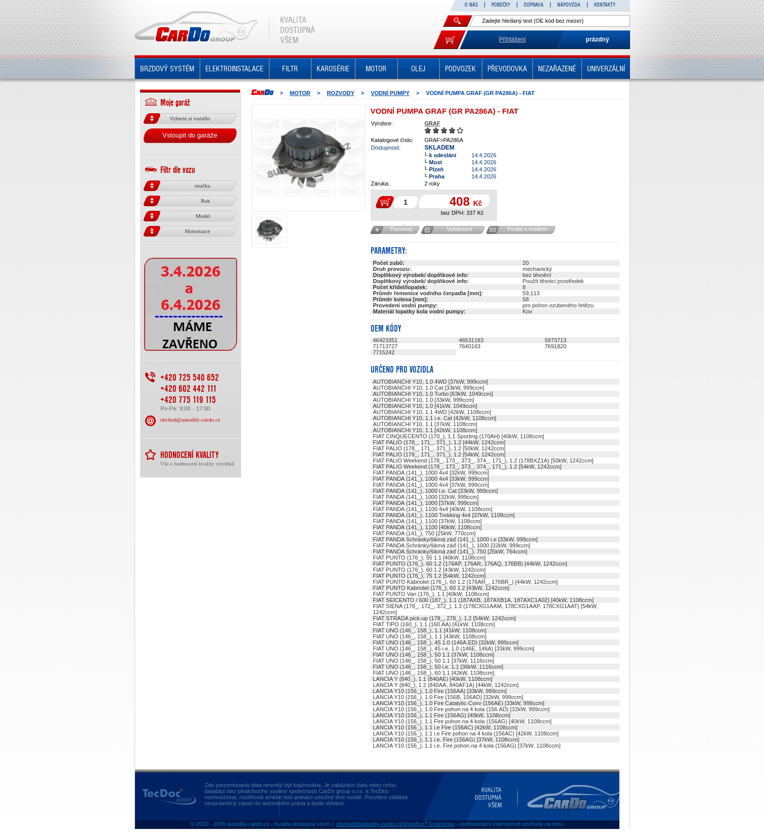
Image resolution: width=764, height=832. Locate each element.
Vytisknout (459, 229)
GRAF (432, 123)
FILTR (290, 68)
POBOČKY (500, 5)
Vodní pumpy (390, 93)
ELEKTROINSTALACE (234, 68)
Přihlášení (512, 39)
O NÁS (471, 5)
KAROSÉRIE (333, 68)
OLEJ (418, 68)
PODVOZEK (460, 68)
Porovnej (401, 229)
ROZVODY (340, 93)
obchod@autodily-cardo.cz (190, 420)
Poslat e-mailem (527, 229)
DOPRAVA (534, 5)
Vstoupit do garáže (189, 135)
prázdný (597, 39)
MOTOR (376, 68)
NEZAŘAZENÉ (557, 68)
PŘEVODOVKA (507, 68)
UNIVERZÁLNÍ (606, 68)
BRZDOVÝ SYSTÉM (167, 68)
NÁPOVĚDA (568, 5)
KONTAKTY (604, 5)
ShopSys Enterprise (428, 824)
